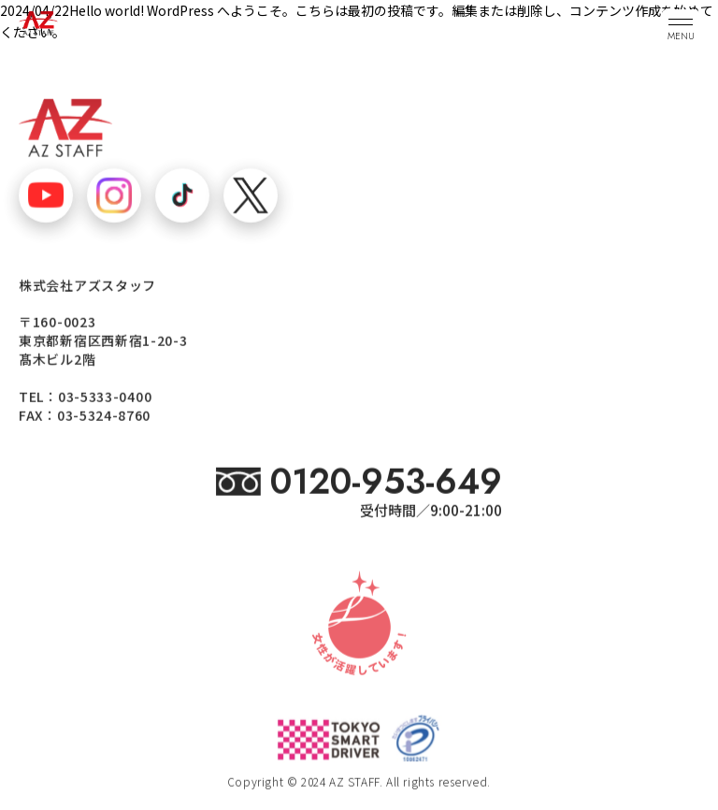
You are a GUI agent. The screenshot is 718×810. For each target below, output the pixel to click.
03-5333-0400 (104, 397)
